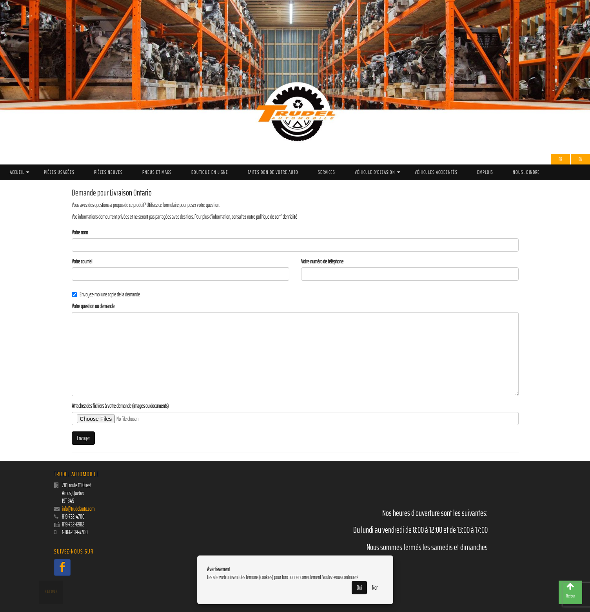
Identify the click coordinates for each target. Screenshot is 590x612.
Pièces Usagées (59, 172)
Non (375, 587)
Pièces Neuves (108, 172)
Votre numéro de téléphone (322, 261)
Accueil (17, 172)
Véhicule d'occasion (375, 172)
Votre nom (80, 232)
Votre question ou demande (93, 306)
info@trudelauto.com (78, 508)
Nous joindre (526, 172)
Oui (359, 587)
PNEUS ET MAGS (157, 172)
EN (580, 159)
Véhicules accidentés (436, 172)
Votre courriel (82, 261)
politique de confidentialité (276, 216)
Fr (560, 159)
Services (326, 172)
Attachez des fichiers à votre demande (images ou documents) (120, 406)
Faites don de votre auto (273, 172)
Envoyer (83, 438)
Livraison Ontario (131, 192)
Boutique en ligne (209, 172)
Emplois (485, 172)
